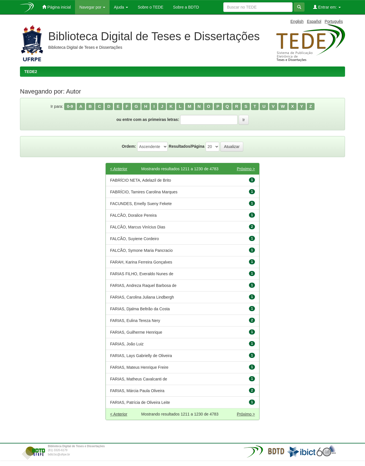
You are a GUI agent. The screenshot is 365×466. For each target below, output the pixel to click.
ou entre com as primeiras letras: (147, 119)
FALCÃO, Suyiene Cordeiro (134, 238)
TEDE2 (30, 71)
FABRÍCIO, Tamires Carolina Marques (143, 192)
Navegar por (92, 7)
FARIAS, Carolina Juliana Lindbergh (142, 297)
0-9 (70, 106)
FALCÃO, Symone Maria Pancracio (141, 250)
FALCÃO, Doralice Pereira (133, 215)
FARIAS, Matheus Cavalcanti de (138, 379)
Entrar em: (327, 7)
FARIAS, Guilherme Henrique (136, 332)
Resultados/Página (186, 146)
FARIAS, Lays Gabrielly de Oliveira (141, 355)
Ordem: (129, 146)
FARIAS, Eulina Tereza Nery (135, 320)
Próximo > (246, 169)
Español (314, 21)
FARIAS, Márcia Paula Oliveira (137, 390)
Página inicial (56, 7)
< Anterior (118, 169)
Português (334, 21)
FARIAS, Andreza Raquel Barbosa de (143, 285)
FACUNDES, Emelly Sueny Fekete (141, 203)
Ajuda (121, 7)
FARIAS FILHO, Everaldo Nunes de (141, 274)
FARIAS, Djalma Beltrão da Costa (140, 309)
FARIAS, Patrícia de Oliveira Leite (140, 402)
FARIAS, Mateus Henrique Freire (139, 367)
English (297, 21)
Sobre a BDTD (185, 7)
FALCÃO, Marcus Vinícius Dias (137, 227)
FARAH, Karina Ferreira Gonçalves (141, 262)
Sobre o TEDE (150, 7)
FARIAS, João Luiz (127, 344)
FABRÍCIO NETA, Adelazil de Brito (140, 180)
